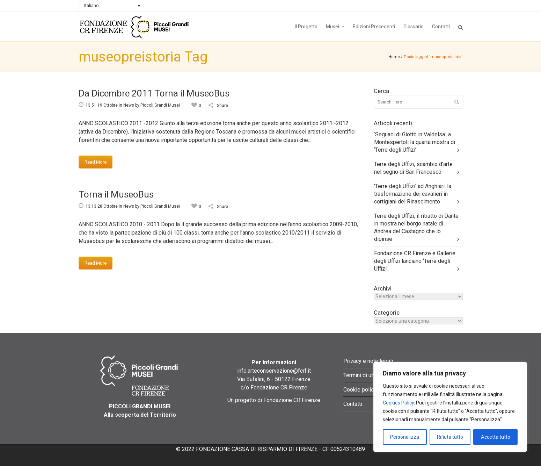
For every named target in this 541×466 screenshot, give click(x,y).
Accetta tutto (495, 437)
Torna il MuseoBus (116, 194)
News (128, 105)
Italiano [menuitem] (91, 5)
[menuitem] (111, 6)
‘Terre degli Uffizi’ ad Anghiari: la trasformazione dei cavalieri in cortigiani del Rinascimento (412, 194)
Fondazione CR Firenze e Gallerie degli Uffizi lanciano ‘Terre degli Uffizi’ (414, 261)
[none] (111, 6)
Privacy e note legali (368, 361)
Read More (96, 162)
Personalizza (404, 437)
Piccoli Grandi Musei (160, 105)
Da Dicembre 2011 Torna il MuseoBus (154, 93)
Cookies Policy (398, 403)
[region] (450, 407)
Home (394, 57)
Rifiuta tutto (450, 437)
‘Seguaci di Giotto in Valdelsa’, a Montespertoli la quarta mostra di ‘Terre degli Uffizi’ (414, 142)
